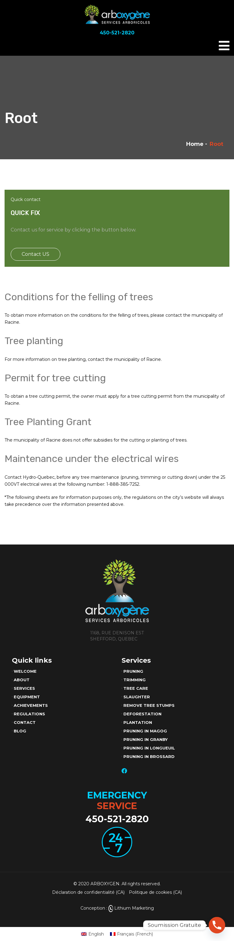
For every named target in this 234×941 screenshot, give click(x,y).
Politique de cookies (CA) (155, 892)
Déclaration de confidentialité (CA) (88, 892)
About (22, 679)
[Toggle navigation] (224, 46)
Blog (20, 730)
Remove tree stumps (149, 705)
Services (24, 688)
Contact (25, 722)
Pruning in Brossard (149, 756)
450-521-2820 (117, 819)
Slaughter (136, 696)
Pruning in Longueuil (149, 747)
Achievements (31, 705)
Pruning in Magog (145, 730)
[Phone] (217, 925)
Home (195, 144)
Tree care (135, 688)
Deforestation (142, 713)
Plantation (137, 722)
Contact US (35, 254)
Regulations (29, 713)
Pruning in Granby (145, 739)
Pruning (133, 671)
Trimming (134, 679)
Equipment (27, 696)
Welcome (25, 671)
